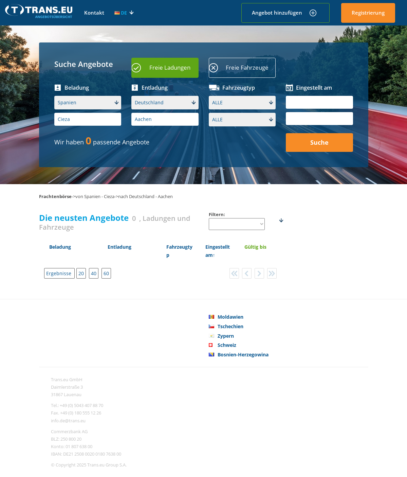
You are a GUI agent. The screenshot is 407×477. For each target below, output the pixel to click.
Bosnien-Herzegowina (243, 354)
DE (120, 13)
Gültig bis (255, 247)
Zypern (226, 336)
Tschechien (230, 326)
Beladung (60, 247)
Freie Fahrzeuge (247, 67)
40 (93, 273)
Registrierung (368, 12)
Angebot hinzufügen (277, 12)
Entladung (119, 247)
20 (81, 273)
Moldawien (230, 317)
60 (106, 273)
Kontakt (94, 12)
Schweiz (227, 345)
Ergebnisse (59, 273)
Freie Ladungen (169, 67)
